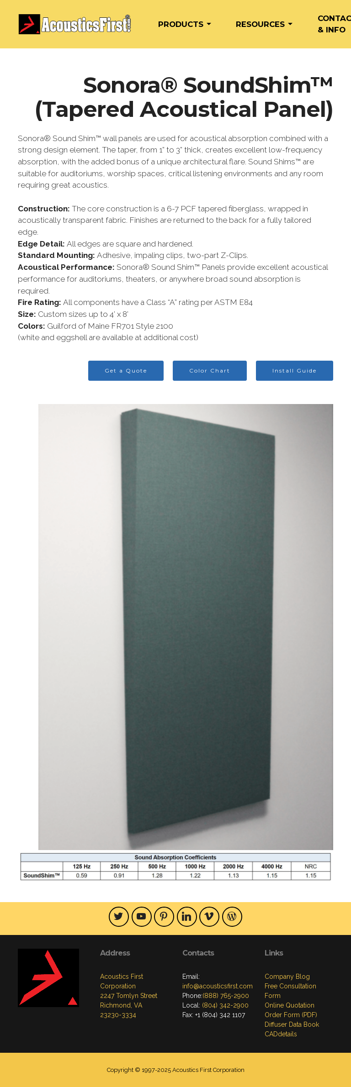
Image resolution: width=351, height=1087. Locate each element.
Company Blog (287, 976)
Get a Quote (126, 370)
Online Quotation (289, 1005)
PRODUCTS (180, 24)
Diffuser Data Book (292, 1024)
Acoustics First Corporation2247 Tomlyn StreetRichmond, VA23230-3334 (128, 996)
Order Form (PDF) (291, 1015)
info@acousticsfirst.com (217, 986)
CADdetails (281, 1034)
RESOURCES (260, 24)
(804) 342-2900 (224, 1005)
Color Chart (209, 370)
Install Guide (294, 370)
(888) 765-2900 (225, 995)
